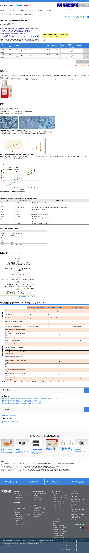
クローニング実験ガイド (39, 499)
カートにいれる (83, 61)
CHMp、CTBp (14, 242)
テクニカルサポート (57, 482)
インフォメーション (19, 508)
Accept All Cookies (66, 551)
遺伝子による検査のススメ (39, 495)
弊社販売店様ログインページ (78, 517)
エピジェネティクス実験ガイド (40, 512)
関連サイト (74, 506)
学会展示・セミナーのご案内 (21, 520)
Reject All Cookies (66, 547)
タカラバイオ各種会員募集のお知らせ (23, 514)
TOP (1, 14)
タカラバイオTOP (64, 1)
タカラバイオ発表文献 (20, 524)
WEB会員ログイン (76, 512)
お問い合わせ (40, 10)
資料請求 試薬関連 (57, 505)
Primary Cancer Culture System (35, 307)
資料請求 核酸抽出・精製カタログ (60, 512)
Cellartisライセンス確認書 (58, 535)
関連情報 (6, 410)
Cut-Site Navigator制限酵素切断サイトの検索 (39, 508)
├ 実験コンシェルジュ (57, 499)
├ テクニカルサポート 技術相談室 (60, 495)
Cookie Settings (66, 543)
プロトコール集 (56, 521)
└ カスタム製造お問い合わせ (59, 503)
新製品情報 (17, 499)
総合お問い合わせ (56, 493)
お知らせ (31, 10)
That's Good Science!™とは (78, 509)
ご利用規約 (74, 496)
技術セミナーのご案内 (20, 522)
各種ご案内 (17, 512)
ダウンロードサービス (57, 516)
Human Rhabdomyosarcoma (25, 247)
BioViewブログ (75, 491)
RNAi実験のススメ (38, 514)
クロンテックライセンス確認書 (59, 531)
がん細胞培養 (18, 14)
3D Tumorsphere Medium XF (55, 307)
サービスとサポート (57, 491)
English (85, 1)
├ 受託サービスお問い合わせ (59, 501)
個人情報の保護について (77, 499)
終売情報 (73, 504)
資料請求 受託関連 (57, 509)
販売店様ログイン (79, 524)
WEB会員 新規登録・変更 (77, 514)
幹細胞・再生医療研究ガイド (40, 497)
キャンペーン (18, 510)
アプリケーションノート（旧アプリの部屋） (58, 518)
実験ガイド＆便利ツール (39, 491)
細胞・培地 (11, 14)
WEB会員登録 (79, 482)
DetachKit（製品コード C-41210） (27, 296)
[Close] (86, 546)
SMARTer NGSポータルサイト (40, 501)
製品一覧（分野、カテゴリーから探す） (21, 494)
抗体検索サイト (37, 516)
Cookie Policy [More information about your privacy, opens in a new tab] (6, 546)
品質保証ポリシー (75, 501)
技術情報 (49, 10)
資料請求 (34, 482)
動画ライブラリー (75, 494)
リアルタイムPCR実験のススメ (40, 493)
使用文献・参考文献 (9, 416)
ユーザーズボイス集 (38, 510)
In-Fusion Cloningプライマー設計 (37, 504)
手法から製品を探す (19, 497)
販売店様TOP (76, 1)
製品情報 (2, 10)
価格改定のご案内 (19, 518)
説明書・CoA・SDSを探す (58, 525)
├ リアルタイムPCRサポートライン (60, 497)
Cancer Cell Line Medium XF (79, 307)
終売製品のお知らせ (19, 516)
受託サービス (11, 10)
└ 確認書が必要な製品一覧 (58, 529)
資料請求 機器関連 (57, 507)
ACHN (12, 240)
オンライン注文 (18, 505)
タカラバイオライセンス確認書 (59, 527)
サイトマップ (74, 519)
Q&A (54, 523)
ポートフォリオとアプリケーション (24, 36)
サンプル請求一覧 (56, 514)
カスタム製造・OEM (22, 10)
